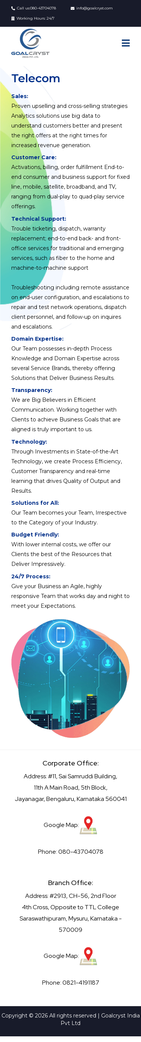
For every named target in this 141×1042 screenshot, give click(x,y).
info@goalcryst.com (94, 8)
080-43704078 (43, 8)
